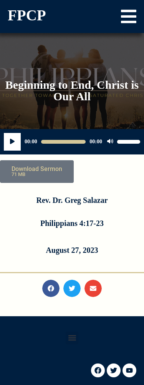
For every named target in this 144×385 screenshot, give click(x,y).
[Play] (12, 142)
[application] (72, 142)
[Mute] (110, 141)
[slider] (63, 142)
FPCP (27, 15)
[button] (128, 16)
